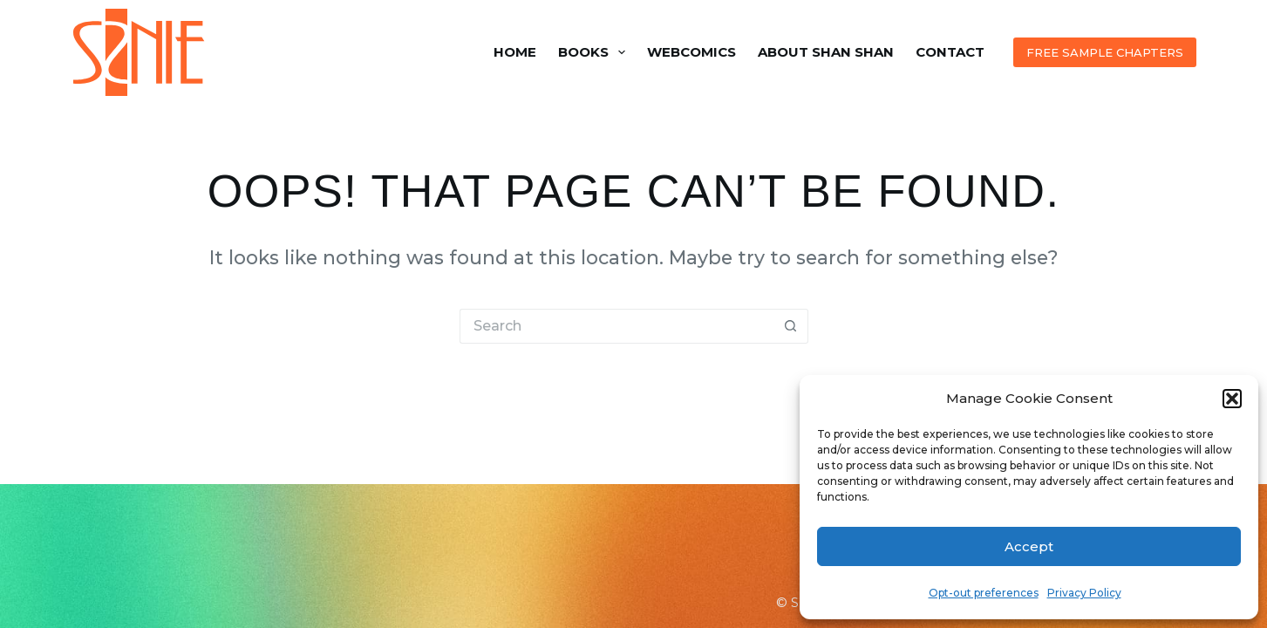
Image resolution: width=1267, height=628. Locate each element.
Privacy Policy (1084, 592)
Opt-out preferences (984, 592)
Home (515, 52)
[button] (1232, 398)
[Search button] (790, 326)
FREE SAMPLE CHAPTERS (1104, 52)
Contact (950, 52)
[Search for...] (616, 326)
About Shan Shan (826, 52)
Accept (1029, 546)
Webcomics (691, 52)
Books (595, 52)
